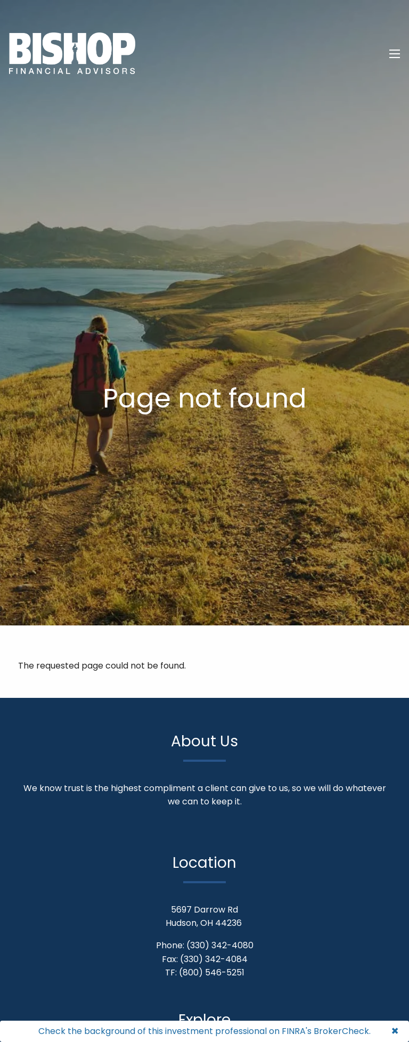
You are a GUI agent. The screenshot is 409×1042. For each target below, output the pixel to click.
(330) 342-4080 (219, 945)
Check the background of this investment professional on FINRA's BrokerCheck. (204, 1031)
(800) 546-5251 (211, 972)
